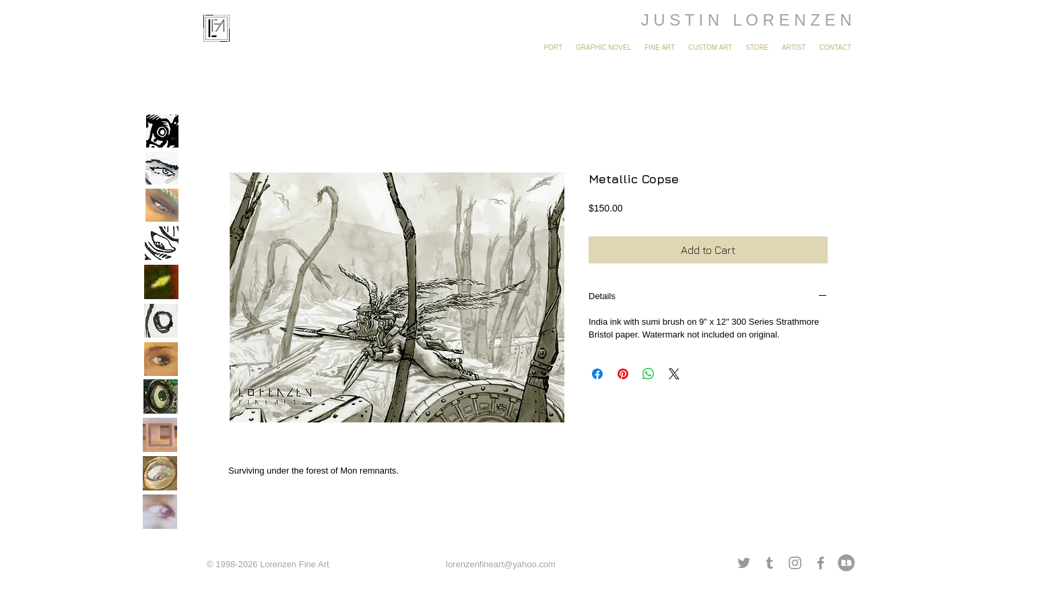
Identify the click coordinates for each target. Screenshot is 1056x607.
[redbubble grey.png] (846, 562)
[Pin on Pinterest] (623, 374)
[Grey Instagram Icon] (795, 562)
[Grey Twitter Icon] (743, 562)
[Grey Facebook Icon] (820, 562)
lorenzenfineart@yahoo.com (501, 564)
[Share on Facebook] (597, 374)
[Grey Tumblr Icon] (769, 562)
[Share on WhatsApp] (648, 374)
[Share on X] (674, 374)
